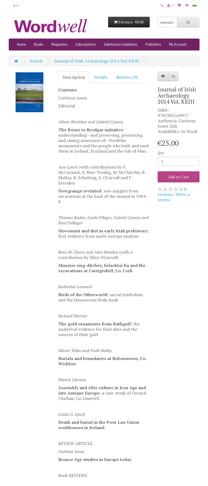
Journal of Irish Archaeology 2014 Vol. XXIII (96, 61)
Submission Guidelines (121, 44)
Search (36, 61)
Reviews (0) (127, 77)
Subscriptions (86, 44)
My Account (178, 44)
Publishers (153, 44)
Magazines (59, 44)
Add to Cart (178, 176)
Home (21, 44)
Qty (161, 152)
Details (100, 77)
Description (74, 77)
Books (38, 44)
